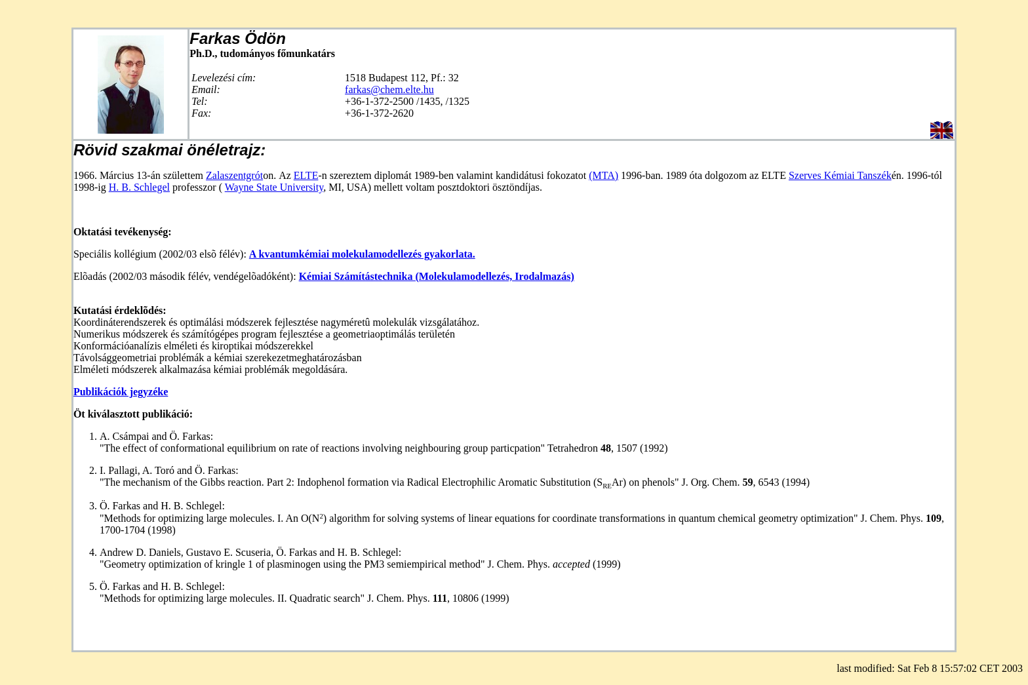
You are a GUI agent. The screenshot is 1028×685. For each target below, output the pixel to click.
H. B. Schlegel (139, 187)
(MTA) (603, 175)
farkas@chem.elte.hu (389, 89)
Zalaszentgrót (234, 175)
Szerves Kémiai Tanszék (840, 175)
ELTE (306, 175)
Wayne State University (274, 187)
